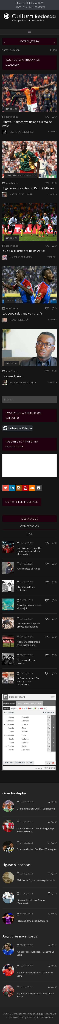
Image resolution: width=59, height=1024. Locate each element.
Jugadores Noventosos (21, 175)
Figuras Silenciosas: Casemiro (32, 920)
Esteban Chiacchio (22, 382)
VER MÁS (52, 131)
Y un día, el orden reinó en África (23, 250)
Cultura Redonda (21, 131)
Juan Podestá (18, 319)
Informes (11, 109)
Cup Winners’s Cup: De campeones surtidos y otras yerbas (29, 550)
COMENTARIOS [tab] (29, 526)
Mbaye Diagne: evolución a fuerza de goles (27, 123)
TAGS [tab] (29, 533)
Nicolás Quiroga (21, 256)
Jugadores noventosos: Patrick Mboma (28, 188)
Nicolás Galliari (20, 194)
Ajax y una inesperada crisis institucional (28, 643)
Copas (9, 300)
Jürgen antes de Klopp (14, 49)
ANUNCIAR (28, 7)
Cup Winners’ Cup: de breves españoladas (28, 625)
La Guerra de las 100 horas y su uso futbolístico (28, 681)
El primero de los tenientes (26, 588)
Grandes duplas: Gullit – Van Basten (36, 808)
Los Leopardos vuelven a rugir (22, 313)
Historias (11, 363)
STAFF (18, 7)
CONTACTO (39, 7)
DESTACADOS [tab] (29, 518)
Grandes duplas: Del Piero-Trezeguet (36, 849)
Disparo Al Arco (12, 376)
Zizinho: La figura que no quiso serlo (36, 880)
